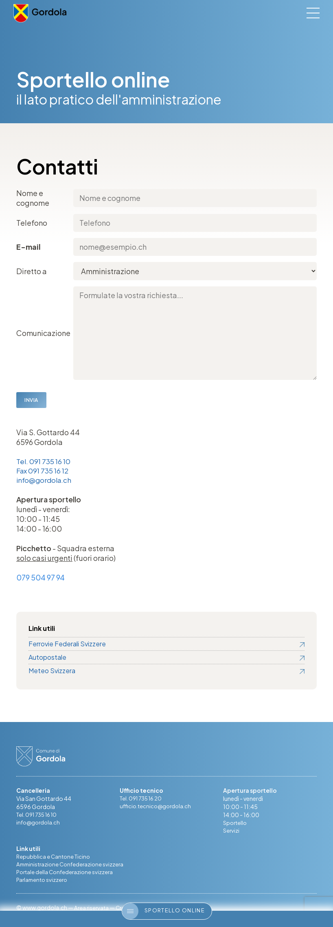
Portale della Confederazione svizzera (66, 874)
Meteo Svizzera (51, 671)
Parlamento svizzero (43, 882)
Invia (31, 400)
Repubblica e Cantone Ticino (54, 858)
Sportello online (163, 911)
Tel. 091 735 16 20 (143, 799)
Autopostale (47, 658)
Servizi (231, 832)
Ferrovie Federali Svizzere (67, 645)
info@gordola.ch (45, 481)
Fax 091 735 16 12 (44, 471)
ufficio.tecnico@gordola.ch (157, 807)
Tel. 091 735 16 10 (45, 461)
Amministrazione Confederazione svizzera (72, 866)
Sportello (236, 824)
